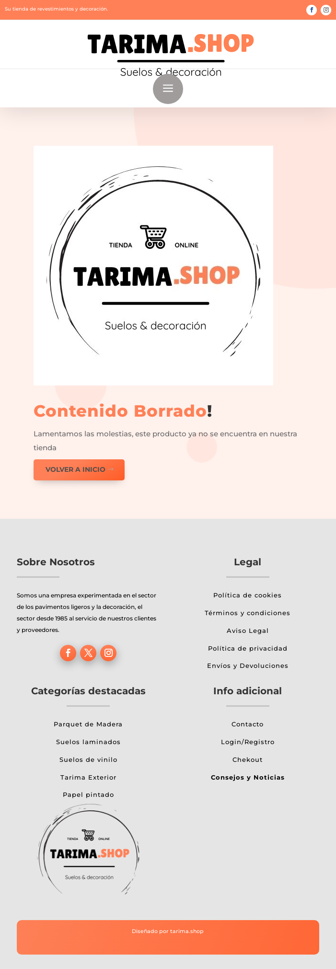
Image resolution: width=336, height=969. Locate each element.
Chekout (247, 759)
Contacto (248, 724)
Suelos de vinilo (88, 759)
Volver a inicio (75, 469)
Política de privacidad (248, 648)
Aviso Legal (248, 630)
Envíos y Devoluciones (248, 665)
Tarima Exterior (88, 777)
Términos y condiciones (247, 613)
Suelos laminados (88, 742)
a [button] (168, 89)
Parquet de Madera (88, 724)
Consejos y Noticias (248, 777)
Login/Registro (248, 742)
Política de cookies (247, 595)
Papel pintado (88, 794)
